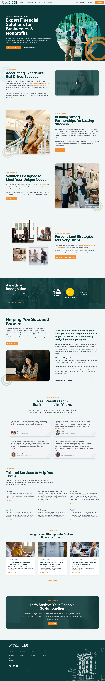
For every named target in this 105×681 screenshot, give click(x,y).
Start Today (52, 623)
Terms (33, 655)
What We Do (30, 2)
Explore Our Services (30, 47)
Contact (11, 655)
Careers (44, 655)
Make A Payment (79, 2)
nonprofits (46, 83)
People (44, 651)
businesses (36, 83)
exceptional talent (37, 85)
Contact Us (99, 2)
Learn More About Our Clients (65, 257)
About (11, 651)
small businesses (85, 245)
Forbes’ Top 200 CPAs (19, 302)
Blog (32, 651)
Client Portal (89, 2)
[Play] (77, 82)
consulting (9, 186)
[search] (73, 2)
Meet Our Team (11, 343)
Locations (23, 651)
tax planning (44, 184)
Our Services (11, 198)
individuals (60, 247)
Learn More (59, 150)
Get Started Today (13, 47)
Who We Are (23, 2)
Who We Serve (38, 2)
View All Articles (52, 580)
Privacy (22, 655)
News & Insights (48, 2)
